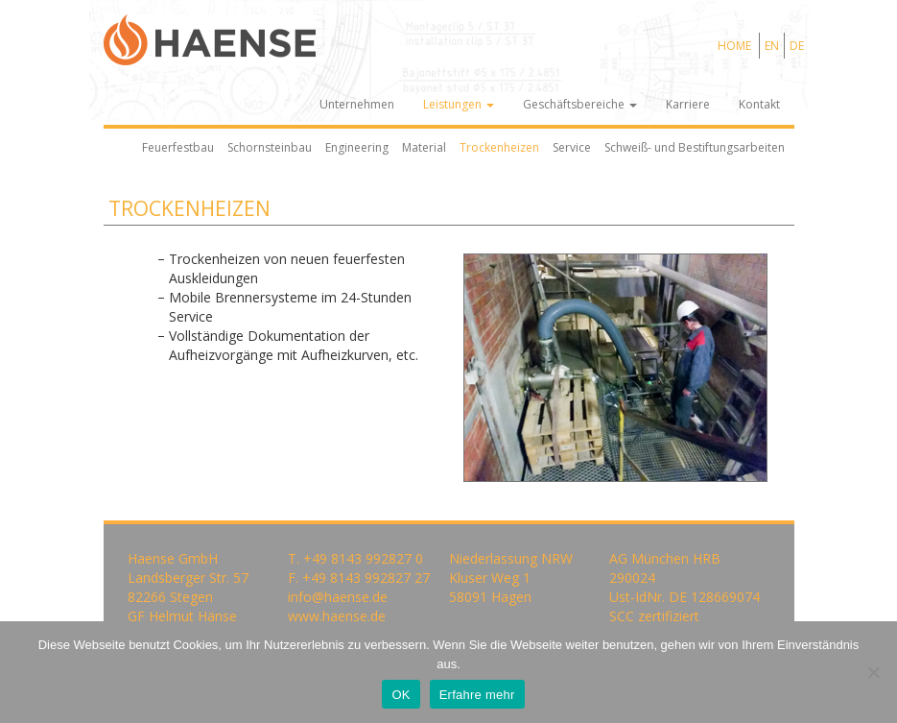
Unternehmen (356, 104)
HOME (734, 45)
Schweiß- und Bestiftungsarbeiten (694, 147)
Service (572, 147)
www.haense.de (337, 616)
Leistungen (458, 104)
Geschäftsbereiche (580, 104)
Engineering (357, 147)
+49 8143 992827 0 (363, 558)
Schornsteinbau (269, 147)
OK (400, 694)
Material (424, 147)
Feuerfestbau (178, 147)
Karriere (688, 104)
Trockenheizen (499, 147)
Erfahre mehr (477, 694)
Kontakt (759, 104)
